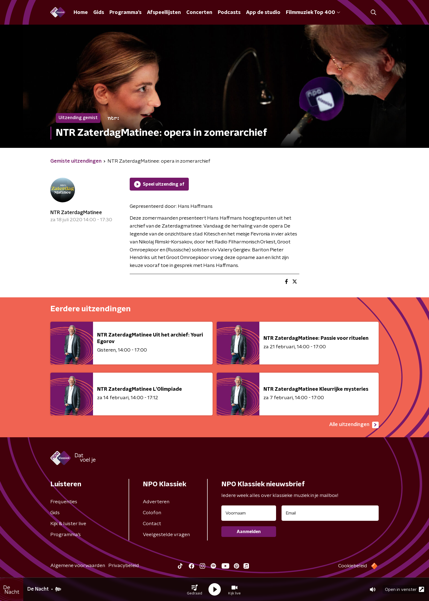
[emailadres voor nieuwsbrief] (330, 513)
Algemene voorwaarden (77, 565)
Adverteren (156, 501)
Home (81, 12)
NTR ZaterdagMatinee (76, 212)
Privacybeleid (123, 565)
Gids (98, 12)
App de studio (263, 12)
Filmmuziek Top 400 (313, 12)
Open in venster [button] (404, 589)
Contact (152, 523)
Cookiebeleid (352, 565)
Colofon (152, 512)
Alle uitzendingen (354, 425)
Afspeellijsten (164, 12)
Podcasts (229, 12)
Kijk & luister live (68, 523)
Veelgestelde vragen (166, 534)
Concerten (199, 12)
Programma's (125, 12)
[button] (194, 589)
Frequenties (63, 501)
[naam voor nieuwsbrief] (248, 513)
